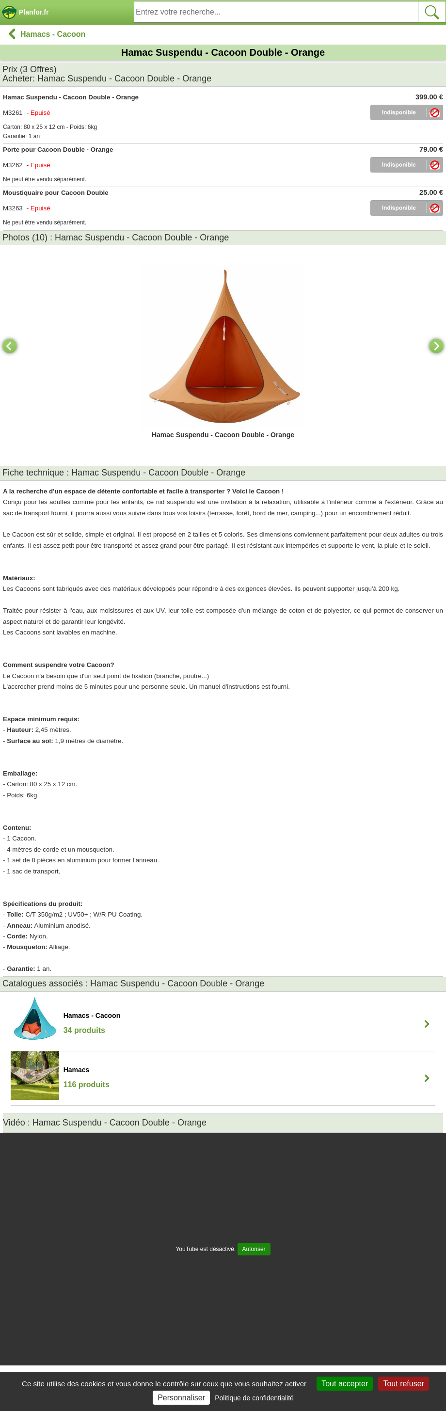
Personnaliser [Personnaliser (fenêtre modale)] (181, 1398)
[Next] (436, 346)
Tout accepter (344, 1383)
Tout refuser (403, 1383)
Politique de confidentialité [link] (254, 1398)
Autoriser (254, 1249)
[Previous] (9, 346)
